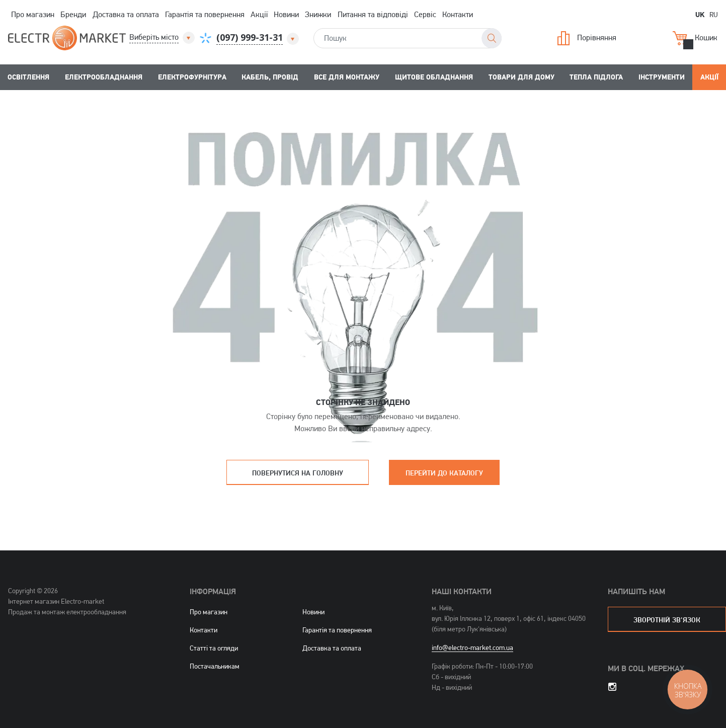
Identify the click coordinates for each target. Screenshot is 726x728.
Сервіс (425, 14)
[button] (163, 37)
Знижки (318, 14)
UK (699, 14)
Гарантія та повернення (205, 14)
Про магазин (32, 14)
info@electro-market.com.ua (472, 647)
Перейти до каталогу (444, 472)
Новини (286, 14)
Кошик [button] (695, 38)
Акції (259, 14)
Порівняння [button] (586, 38)
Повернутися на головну (297, 472)
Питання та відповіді (373, 14)
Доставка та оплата (126, 14)
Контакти (457, 14)
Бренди (73, 14)
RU (713, 14)
